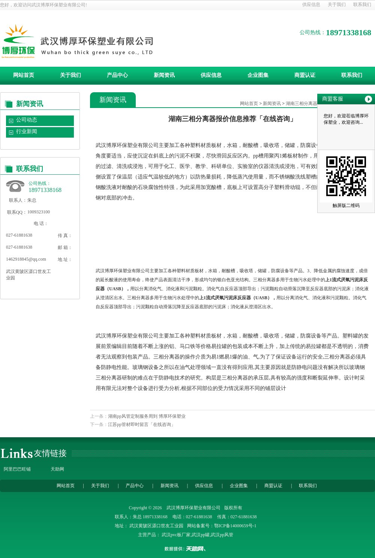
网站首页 (23, 75)
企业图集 (258, 75)
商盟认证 (304, 75)
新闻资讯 (164, 75)
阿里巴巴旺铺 (17, 469)
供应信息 (311, 4)
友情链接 (50, 453)
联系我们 (362, 4)
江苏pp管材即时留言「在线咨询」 (142, 424)
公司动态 (26, 120)
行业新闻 (26, 131)
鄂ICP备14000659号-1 (235, 525)
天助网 (57, 469)
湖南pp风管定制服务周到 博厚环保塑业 (147, 416)
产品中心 (117, 75)
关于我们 (337, 4)
